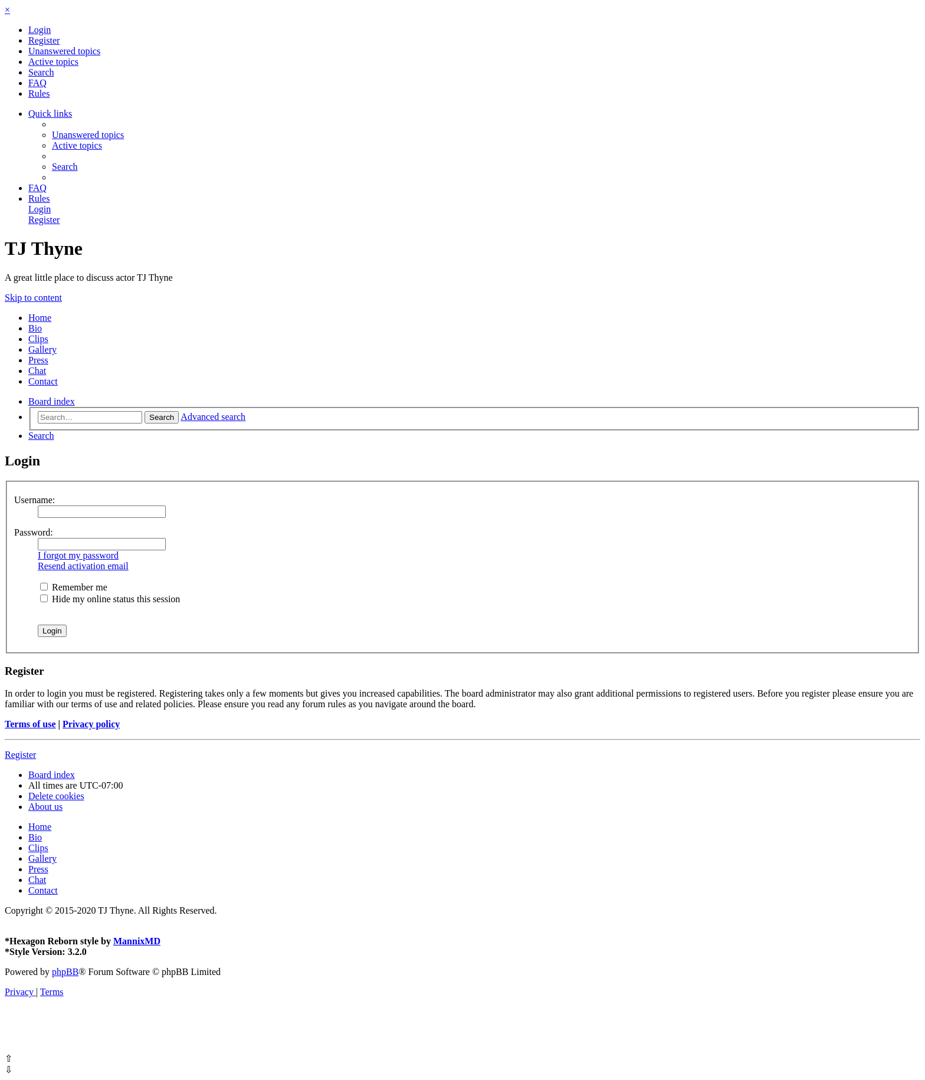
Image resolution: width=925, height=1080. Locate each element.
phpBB (65, 972)
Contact (43, 381)
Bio (35, 328)
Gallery (42, 349)
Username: (34, 500)
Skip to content (33, 298)
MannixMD (136, 941)
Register (20, 755)
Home (39, 318)
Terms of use (30, 724)
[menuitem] (39, 30)
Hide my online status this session (110, 599)
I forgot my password (78, 555)
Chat (37, 371)
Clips (38, 339)
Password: (33, 532)
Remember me (73, 587)
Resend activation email (83, 566)
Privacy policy (91, 724)
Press (38, 360)
